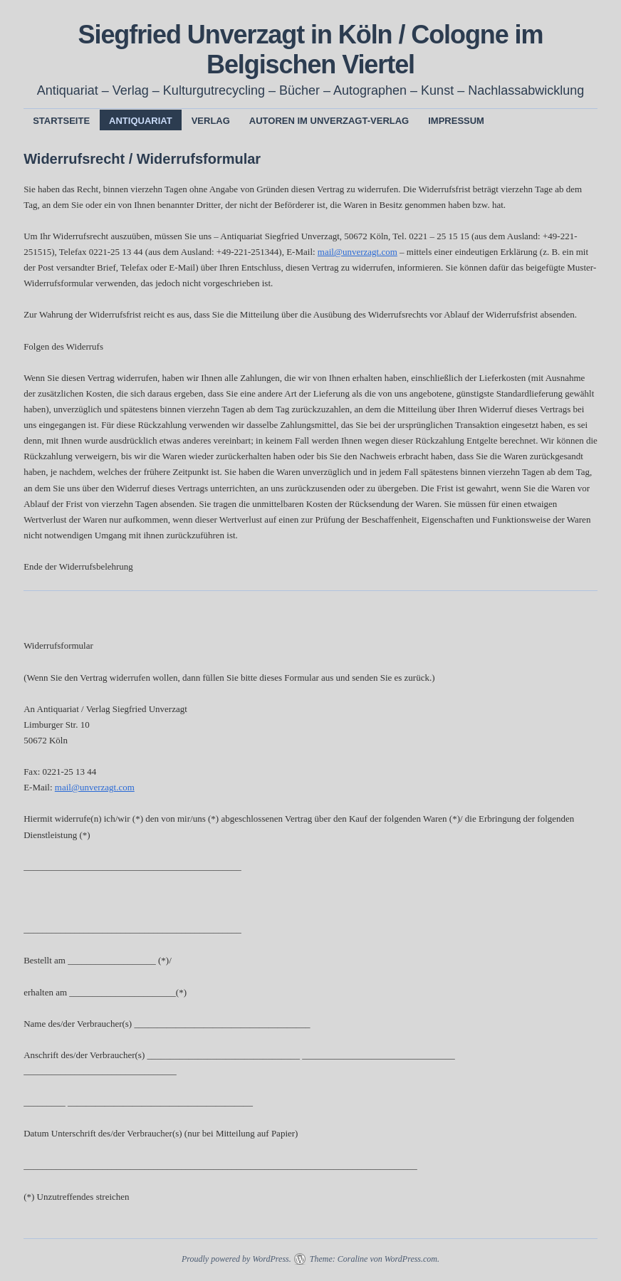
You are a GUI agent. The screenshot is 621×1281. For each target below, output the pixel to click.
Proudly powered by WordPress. (236, 1259)
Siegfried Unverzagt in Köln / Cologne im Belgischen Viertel (310, 49)
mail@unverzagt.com (357, 251)
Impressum (456, 120)
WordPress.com (411, 1259)
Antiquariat (140, 120)
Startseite (61, 120)
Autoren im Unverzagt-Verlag (329, 120)
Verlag (211, 120)
